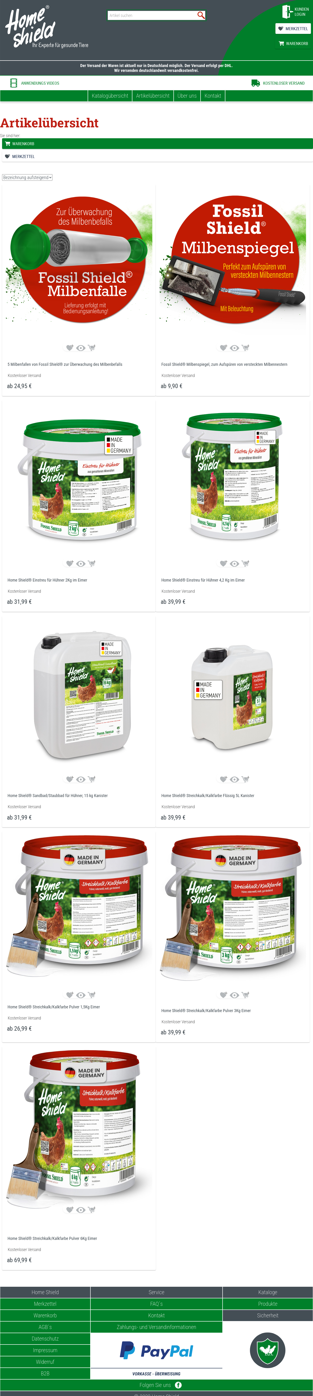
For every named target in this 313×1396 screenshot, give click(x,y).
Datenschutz (45, 1338)
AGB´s (45, 1327)
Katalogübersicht (110, 96)
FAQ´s (156, 1304)
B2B (45, 1373)
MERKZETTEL (297, 28)
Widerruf (45, 1362)
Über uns (187, 96)
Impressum (45, 1350)
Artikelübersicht (152, 96)
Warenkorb (45, 1315)
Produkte (268, 1304)
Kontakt (212, 96)
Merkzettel (45, 1304)
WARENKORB (297, 43)
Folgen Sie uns (156, 1385)
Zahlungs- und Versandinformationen (156, 1327)
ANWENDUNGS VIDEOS (40, 83)
